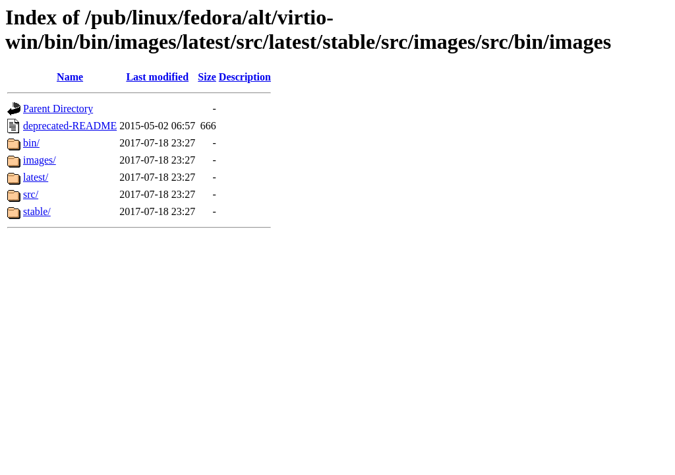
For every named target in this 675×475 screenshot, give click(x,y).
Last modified (157, 76)
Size (207, 76)
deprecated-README (70, 125)
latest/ (35, 177)
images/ (39, 160)
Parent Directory (58, 108)
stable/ (37, 211)
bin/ (31, 142)
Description (245, 76)
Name (70, 76)
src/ (30, 194)
